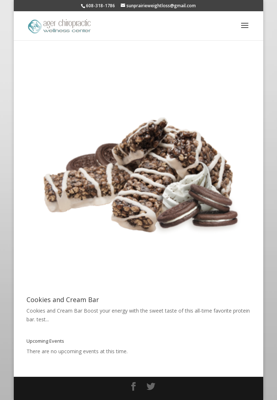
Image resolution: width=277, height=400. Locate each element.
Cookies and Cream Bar (62, 299)
